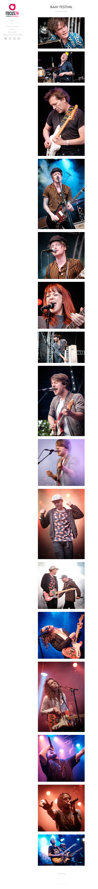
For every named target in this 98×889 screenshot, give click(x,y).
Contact (12, 29)
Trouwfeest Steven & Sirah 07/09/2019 (12, 35)
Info (12, 23)
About (12, 21)
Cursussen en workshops (12, 26)
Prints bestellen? (12, 32)
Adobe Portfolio (64, 884)
